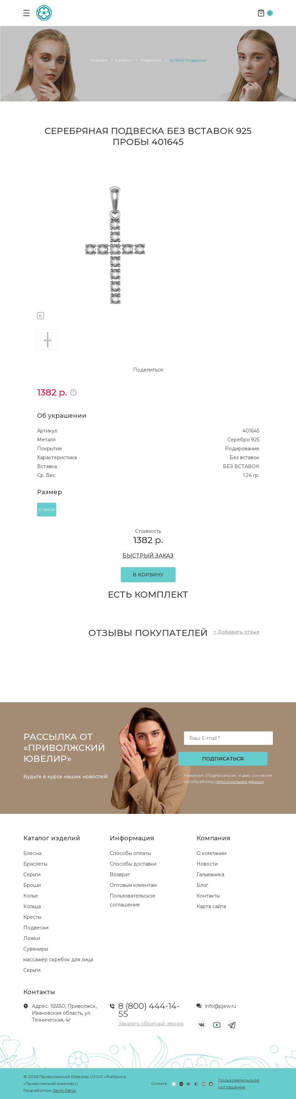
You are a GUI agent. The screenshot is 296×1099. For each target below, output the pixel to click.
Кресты (32, 917)
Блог (202, 885)
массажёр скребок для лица (58, 959)
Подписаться (223, 759)
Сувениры (35, 949)
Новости (207, 864)
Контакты (208, 896)
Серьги (31, 874)
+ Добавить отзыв (236, 632)
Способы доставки (133, 864)
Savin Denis (64, 1090)
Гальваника (210, 874)
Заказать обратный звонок (151, 1024)
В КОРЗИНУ (148, 575)
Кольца (32, 906)
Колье (30, 896)
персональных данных (239, 781)
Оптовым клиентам (133, 885)
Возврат (120, 874)
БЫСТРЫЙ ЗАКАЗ (148, 555)
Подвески (35, 928)
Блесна (32, 853)
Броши (32, 885)
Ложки (31, 938)
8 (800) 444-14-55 (148, 1010)
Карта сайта (211, 906)
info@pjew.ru (220, 1006)
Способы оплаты (130, 853)
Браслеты (35, 864)
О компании (211, 853)
